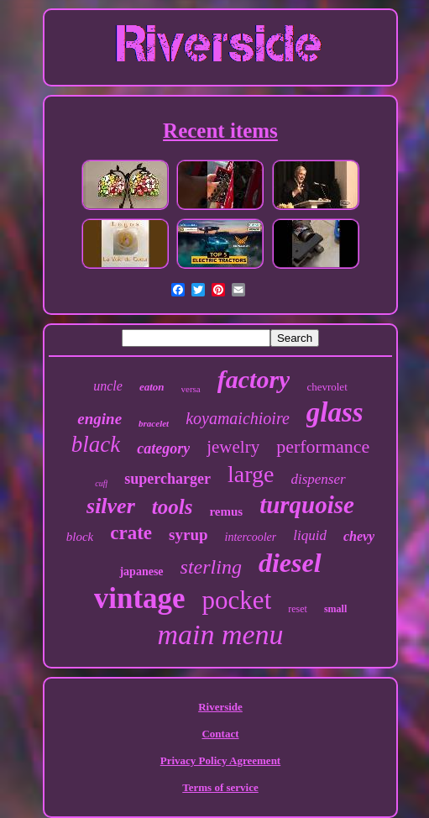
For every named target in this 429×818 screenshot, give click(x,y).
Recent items (220, 130)
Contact (219, 733)
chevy (358, 536)
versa (191, 389)
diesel (290, 563)
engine (99, 418)
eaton (152, 386)
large (251, 474)
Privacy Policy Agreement (220, 760)
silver (110, 506)
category (163, 448)
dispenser (317, 479)
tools (172, 507)
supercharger (167, 478)
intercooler (251, 537)
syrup (188, 534)
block (79, 536)
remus (226, 511)
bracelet (154, 423)
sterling (211, 567)
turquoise (306, 504)
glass (335, 412)
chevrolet (326, 386)
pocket (237, 600)
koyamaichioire (238, 418)
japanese (141, 571)
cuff (101, 483)
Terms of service (220, 787)
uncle (108, 386)
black (95, 444)
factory (253, 379)
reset (297, 609)
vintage (140, 598)
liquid (310, 535)
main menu (220, 634)
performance (322, 446)
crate (131, 532)
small (335, 609)
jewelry (233, 447)
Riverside (220, 706)
